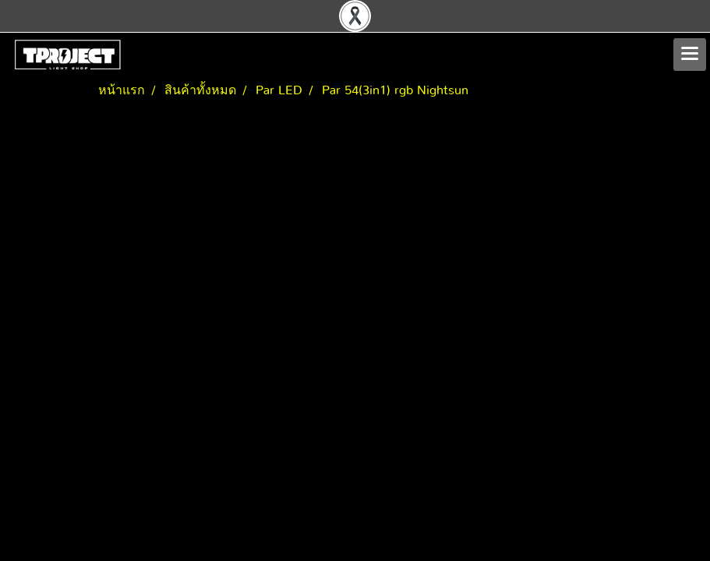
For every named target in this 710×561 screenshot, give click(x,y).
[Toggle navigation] (690, 54)
